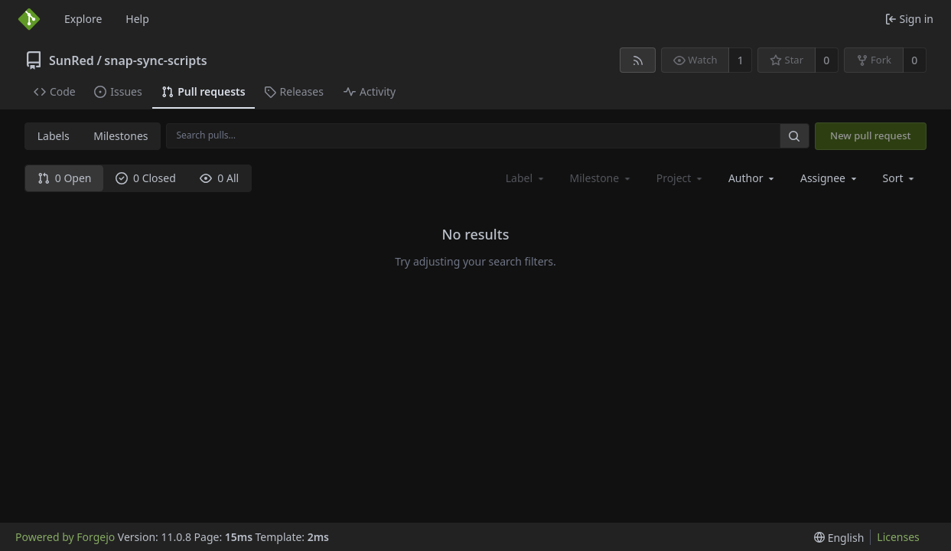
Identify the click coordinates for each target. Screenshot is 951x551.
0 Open (64, 178)
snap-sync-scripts (155, 60)
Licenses (898, 537)
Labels (53, 136)
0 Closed (146, 178)
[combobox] (752, 178)
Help (137, 18)
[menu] (900, 178)
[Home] (29, 19)
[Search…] (794, 135)
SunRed (71, 60)
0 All (219, 178)
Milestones (120, 136)
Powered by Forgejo (65, 537)
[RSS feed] (638, 60)
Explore (83, 18)
